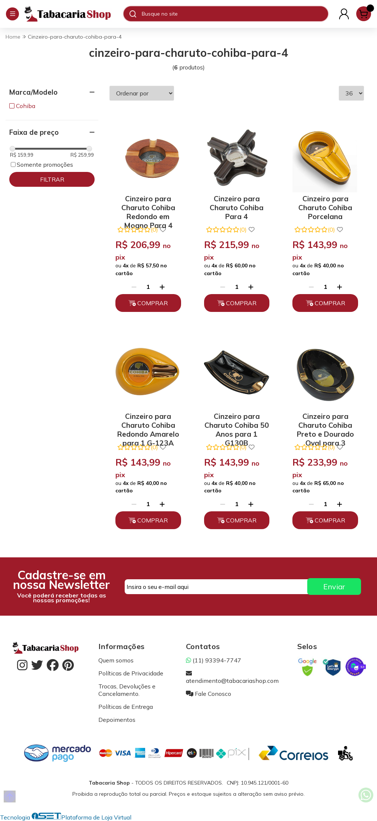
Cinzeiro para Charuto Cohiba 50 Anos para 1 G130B (236, 424)
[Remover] (134, 286)
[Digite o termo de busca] (235, 13)
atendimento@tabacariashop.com (232, 676)
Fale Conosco (208, 693)
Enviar (334, 586)
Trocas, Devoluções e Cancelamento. (126, 689)
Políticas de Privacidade (130, 673)
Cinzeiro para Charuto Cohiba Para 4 (236, 206)
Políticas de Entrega (125, 706)
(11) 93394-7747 (213, 660)
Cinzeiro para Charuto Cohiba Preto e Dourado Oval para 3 (325, 424)
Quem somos (116, 660)
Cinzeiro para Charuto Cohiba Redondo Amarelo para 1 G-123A (148, 424)
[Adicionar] (162, 286)
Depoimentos (116, 719)
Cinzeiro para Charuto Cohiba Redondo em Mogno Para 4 (148, 206)
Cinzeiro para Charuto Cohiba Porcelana (325, 206)
